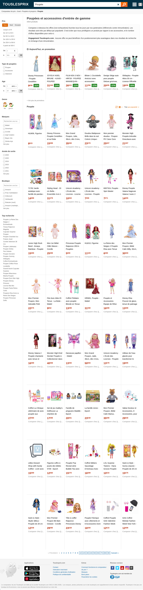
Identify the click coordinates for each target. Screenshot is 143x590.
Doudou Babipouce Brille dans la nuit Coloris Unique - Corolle (92, 137)
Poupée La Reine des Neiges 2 (10, 221)
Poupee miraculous (9, 273)
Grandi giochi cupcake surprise (11, 270)
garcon (11, 105)
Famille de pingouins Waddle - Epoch (74, 411)
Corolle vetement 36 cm (10, 243)
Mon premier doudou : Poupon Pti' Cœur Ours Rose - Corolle (111, 137)
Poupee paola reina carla (10, 289)
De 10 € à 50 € (8, 33)
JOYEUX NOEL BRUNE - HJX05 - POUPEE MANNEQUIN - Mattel (54, 81)
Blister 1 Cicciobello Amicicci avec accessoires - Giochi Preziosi (93, 80)
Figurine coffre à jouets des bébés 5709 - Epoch (54, 466)
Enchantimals (7, 224)
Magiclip (6, 229)
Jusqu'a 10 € (7, 30)
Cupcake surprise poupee (9, 233)
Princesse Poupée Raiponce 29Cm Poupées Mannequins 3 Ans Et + (73, 249)
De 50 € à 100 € (8, 36)
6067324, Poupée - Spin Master (111, 189)
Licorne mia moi (8, 286)
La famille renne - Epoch (92, 409)
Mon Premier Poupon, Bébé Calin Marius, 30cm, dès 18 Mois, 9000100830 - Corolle (112, 415)
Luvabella (6, 266)
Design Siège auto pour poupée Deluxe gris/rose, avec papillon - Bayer (111, 81)
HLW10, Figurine (91, 243)
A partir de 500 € (8, 46)
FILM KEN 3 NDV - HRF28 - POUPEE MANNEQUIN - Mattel (73, 80)
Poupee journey (8, 256)
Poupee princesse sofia (9, 299)
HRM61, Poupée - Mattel (92, 299)
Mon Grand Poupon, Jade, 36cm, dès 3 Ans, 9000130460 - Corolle (92, 359)
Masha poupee (8, 276)
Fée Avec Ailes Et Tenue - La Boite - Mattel (54, 301)
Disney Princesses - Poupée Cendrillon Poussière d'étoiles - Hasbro (35, 81)
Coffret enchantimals (10, 261)
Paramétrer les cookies (89, 577)
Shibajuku (6, 259)
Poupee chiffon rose (10, 264)
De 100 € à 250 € (9, 39)
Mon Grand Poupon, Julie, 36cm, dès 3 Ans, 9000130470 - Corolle (73, 139)
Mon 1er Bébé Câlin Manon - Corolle (53, 246)
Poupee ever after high (11, 278)
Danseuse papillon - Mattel (73, 354)
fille (5, 105)
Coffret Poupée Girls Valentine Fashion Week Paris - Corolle (110, 522)
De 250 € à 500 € (9, 42)
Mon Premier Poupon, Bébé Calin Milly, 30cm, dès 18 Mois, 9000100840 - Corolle (129, 250)
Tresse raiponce (9, 227)
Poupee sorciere (9, 254)
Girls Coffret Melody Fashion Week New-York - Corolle (129, 522)
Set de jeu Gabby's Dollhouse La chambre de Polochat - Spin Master (55, 414)
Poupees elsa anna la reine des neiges (11, 294)
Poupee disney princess (8, 282)
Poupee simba (8, 249)
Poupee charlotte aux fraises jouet (10, 238)
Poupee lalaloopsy (9, 246)
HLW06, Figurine (35, 133)
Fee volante (7, 251)
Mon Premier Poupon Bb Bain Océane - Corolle (54, 521)
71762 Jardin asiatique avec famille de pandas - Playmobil (36, 192)
